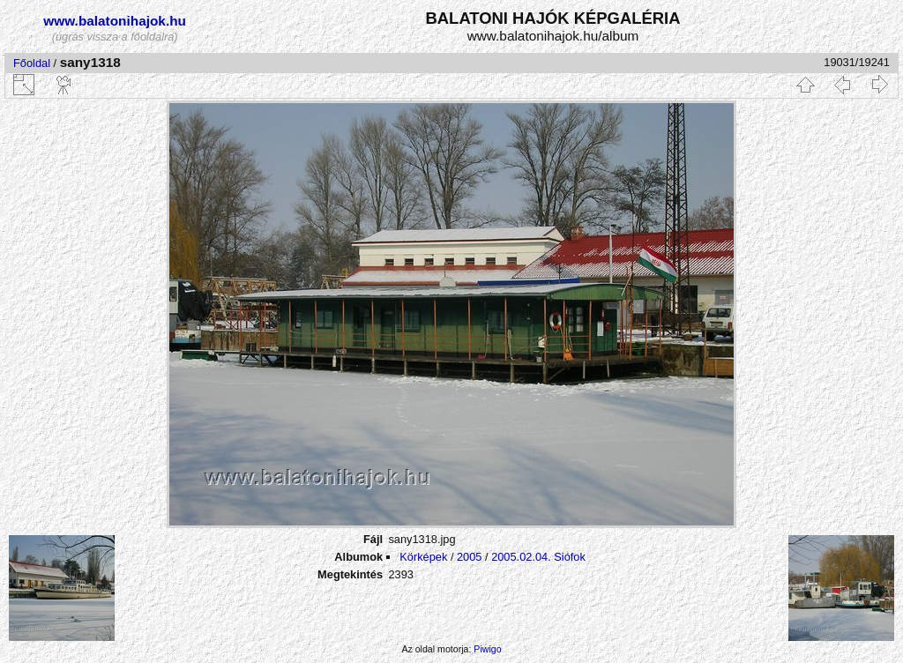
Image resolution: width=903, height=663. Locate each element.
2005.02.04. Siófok (538, 556)
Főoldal (31, 63)
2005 (469, 556)
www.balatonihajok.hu (114, 20)
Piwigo (487, 649)
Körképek (423, 556)
